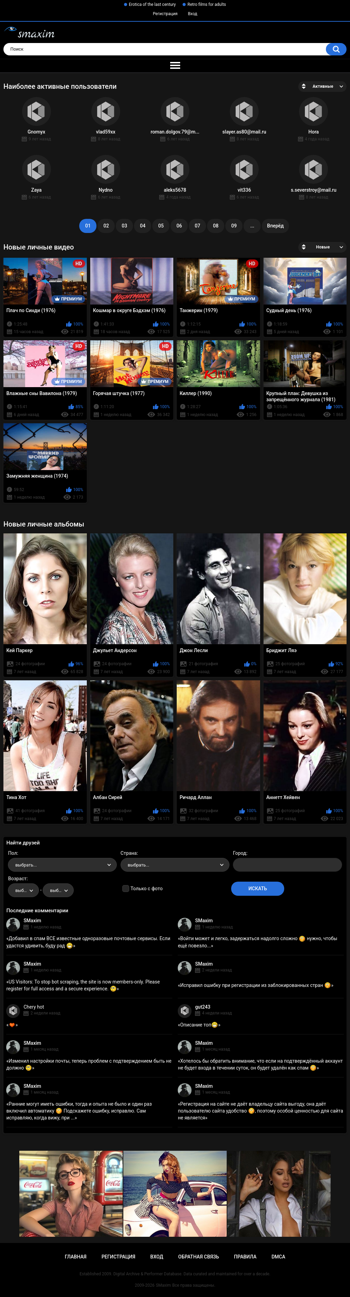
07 (197, 225)
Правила (245, 1256)
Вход (192, 13)
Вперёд (275, 225)
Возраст (17, 878)
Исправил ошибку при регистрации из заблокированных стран (255, 985)
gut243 (202, 1007)
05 (161, 225)
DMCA (278, 1256)
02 (106, 225)
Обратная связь (198, 1256)
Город (239, 853)
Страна (129, 853)
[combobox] (62, 865)
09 (234, 225)
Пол (12, 853)
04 (142, 225)
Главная (75, 1256)
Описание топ (199, 1025)
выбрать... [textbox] (26, 865)
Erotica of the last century (152, 4)
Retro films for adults (206, 4)
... (252, 225)
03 (124, 225)
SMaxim (32, 920)
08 (215, 225)
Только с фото (147, 888)
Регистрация (165, 13)
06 (179, 225)
